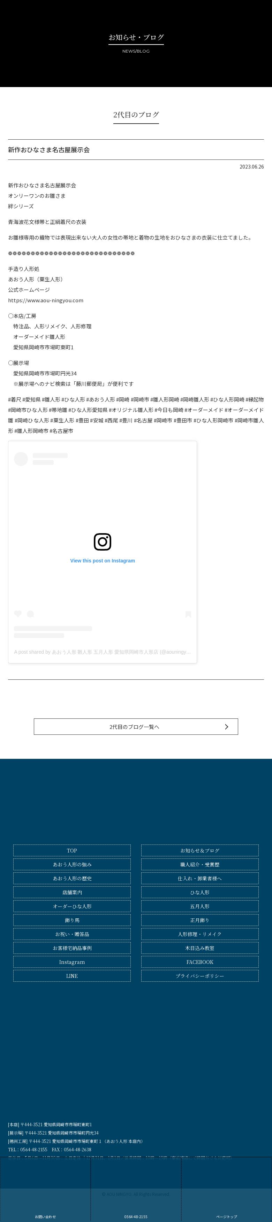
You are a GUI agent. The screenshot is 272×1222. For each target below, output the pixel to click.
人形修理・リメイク (200, 934)
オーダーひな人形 (72, 906)
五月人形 (200, 906)
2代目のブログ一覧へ (134, 726)
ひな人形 (200, 892)
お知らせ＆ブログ (199, 850)
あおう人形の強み (72, 864)
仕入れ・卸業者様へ (200, 878)
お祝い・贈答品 (72, 934)
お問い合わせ (45, 1188)
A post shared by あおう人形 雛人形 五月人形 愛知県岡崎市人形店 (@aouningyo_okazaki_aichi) (118, 652)
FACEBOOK (200, 961)
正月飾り (200, 920)
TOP (72, 850)
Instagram (72, 961)
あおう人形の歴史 (72, 878)
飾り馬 (72, 920)
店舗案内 (72, 892)
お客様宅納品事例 (72, 947)
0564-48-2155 (136, 1188)
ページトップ (227, 1188)
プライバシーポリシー (199, 975)
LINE (72, 975)
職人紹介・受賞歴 (199, 864)
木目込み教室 (199, 947)
